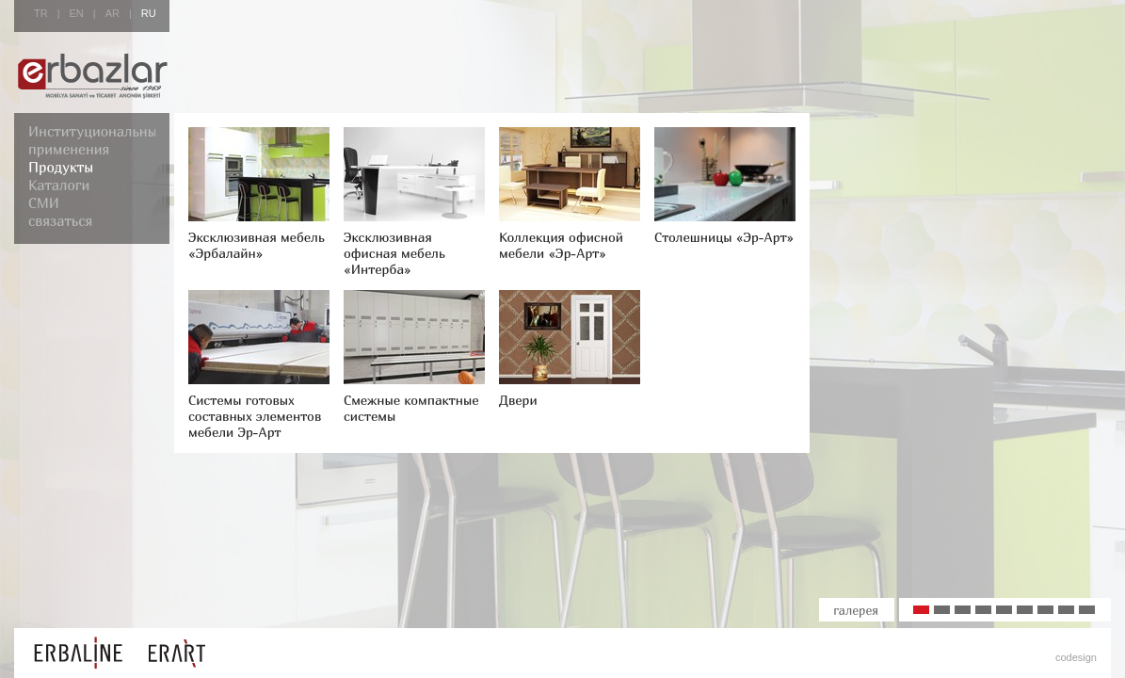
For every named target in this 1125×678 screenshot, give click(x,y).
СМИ (43, 202)
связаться (60, 220)
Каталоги (58, 184)
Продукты (60, 166)
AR (112, 13)
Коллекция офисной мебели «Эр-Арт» (561, 245)
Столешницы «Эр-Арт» (724, 237)
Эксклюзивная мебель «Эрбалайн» (256, 245)
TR (41, 13)
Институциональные (96, 130)
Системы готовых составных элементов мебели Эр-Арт (254, 416)
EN (77, 13)
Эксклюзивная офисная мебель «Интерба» (394, 253)
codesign (1076, 657)
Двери (518, 400)
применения (68, 148)
